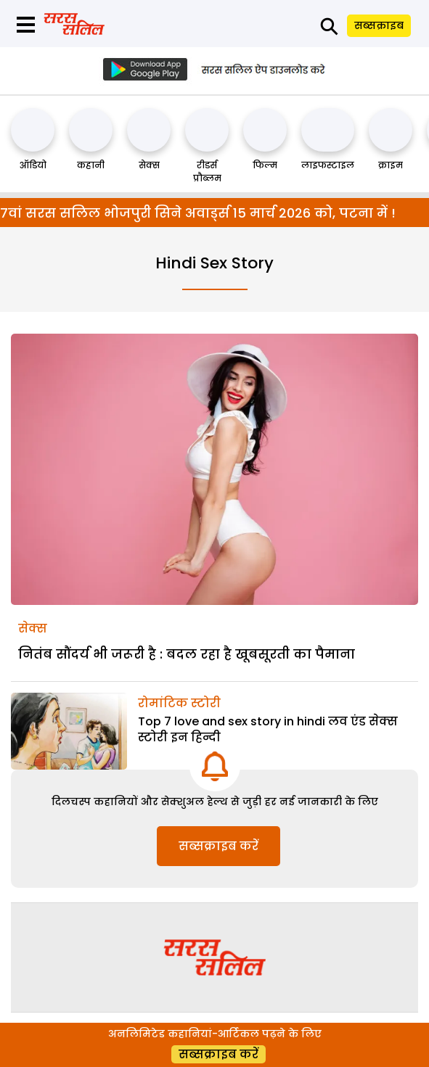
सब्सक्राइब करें (218, 846)
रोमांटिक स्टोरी (179, 703)
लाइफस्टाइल (327, 165)
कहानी (91, 165)
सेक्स (149, 165)
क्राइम (390, 165)
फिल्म (265, 165)
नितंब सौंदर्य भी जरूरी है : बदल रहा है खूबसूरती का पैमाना (186, 654)
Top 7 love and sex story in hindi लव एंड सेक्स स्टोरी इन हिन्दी (268, 729)
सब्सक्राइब (379, 25)
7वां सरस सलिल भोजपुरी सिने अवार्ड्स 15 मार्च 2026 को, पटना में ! (198, 213)
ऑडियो (33, 165)
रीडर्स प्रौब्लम (207, 171)
